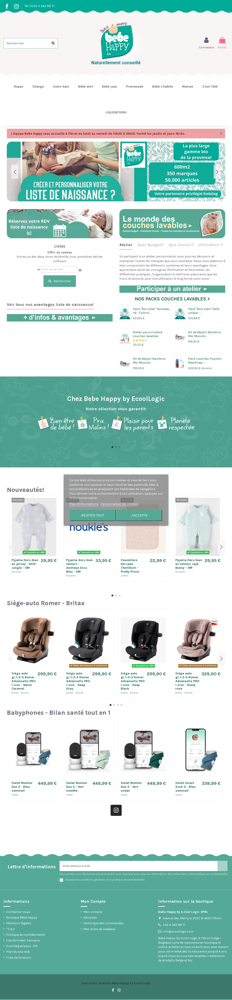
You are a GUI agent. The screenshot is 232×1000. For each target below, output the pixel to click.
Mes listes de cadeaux (99, 930)
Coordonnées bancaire (23, 941)
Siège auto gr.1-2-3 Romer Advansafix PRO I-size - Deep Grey (78, 680)
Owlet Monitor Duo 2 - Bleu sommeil (22, 787)
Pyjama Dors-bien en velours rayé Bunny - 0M (188, 564)
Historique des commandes (103, 924)
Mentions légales (18, 924)
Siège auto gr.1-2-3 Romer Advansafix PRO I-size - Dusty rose (187, 680)
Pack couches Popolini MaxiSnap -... (205, 360)
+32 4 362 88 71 (174, 926)
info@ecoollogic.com (178, 932)
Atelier (126, 245)
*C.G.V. (10, 930)
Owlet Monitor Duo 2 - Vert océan (131, 787)
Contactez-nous (18, 913)
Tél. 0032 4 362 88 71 (39, 6)
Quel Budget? (150, 245)
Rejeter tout (92, 515)
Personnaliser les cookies (119, 504)
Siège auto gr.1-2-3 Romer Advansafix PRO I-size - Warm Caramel (24, 680)
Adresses (90, 918)
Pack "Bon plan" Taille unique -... (203, 311)
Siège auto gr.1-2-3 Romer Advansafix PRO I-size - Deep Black (133, 680)
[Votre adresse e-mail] (139, 866)
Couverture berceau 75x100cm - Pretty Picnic (130, 565)
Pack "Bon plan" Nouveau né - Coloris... (151, 311)
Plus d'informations (84, 504)
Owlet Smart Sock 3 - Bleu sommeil (185, 787)
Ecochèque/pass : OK (21, 947)
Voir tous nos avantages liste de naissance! (50, 304)
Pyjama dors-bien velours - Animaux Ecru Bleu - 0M (79, 565)
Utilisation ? (210, 245)
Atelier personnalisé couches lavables (147, 334)
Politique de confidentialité (25, 935)
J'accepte (139, 515)
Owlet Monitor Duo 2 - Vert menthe (76, 787)
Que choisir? (181, 245)
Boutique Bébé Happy (21, 918)
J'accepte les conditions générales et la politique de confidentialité (105, 880)
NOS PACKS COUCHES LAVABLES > (172, 299)
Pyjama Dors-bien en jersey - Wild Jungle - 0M (25, 564)
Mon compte (92, 913)
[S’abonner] (222, 866)
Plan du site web (18, 953)
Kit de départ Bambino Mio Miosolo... (204, 334)
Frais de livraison (18, 958)
